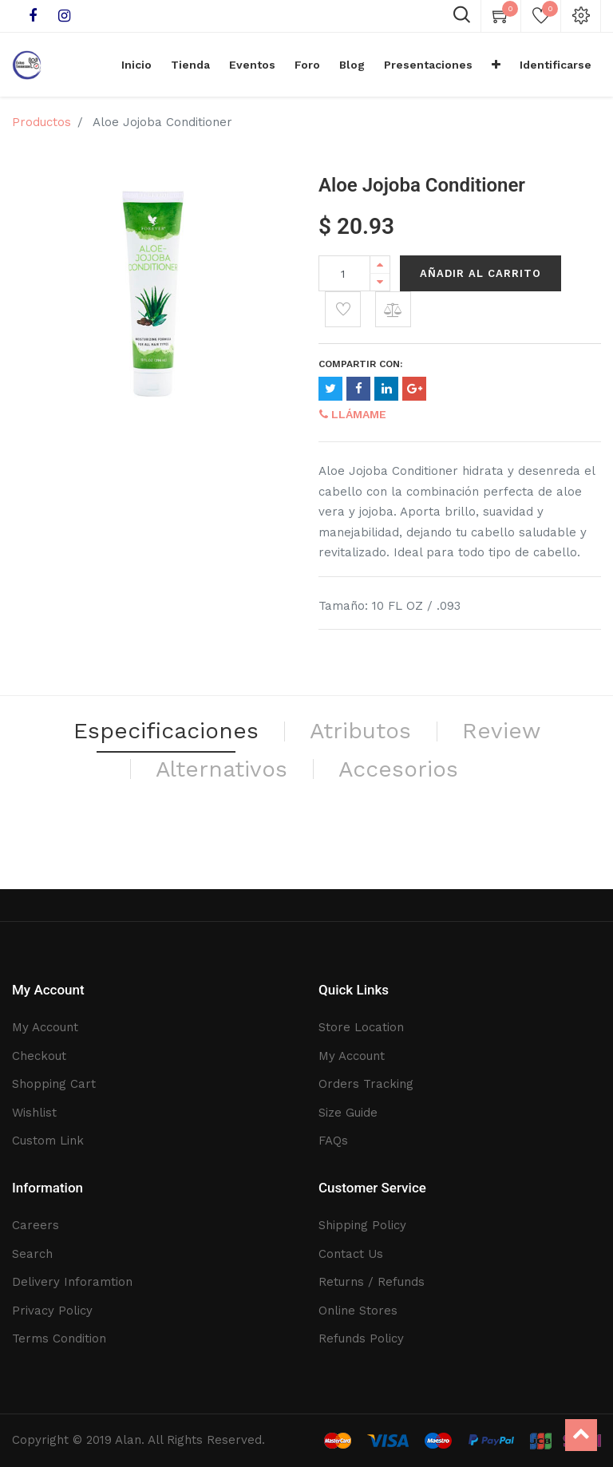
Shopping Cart (54, 1084)
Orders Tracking (365, 1084)
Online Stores (357, 1310)
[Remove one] (380, 282)
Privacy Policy (52, 1310)
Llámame (352, 414)
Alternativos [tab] (221, 769)
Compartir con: (360, 364)
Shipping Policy (362, 1225)
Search (32, 1254)
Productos (41, 122)
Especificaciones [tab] (166, 731)
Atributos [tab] (360, 731)
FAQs (333, 1140)
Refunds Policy (361, 1338)
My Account (45, 1027)
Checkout (39, 1056)
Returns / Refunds (371, 1282)
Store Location (361, 1027)
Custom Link (48, 1140)
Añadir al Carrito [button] (480, 273)
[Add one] (380, 264)
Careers (35, 1225)
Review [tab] (501, 731)
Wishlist (34, 1112)
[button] (496, 65)
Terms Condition (59, 1338)
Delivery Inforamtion (72, 1282)
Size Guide (348, 1112)
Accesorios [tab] (398, 769)
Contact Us (350, 1254)
